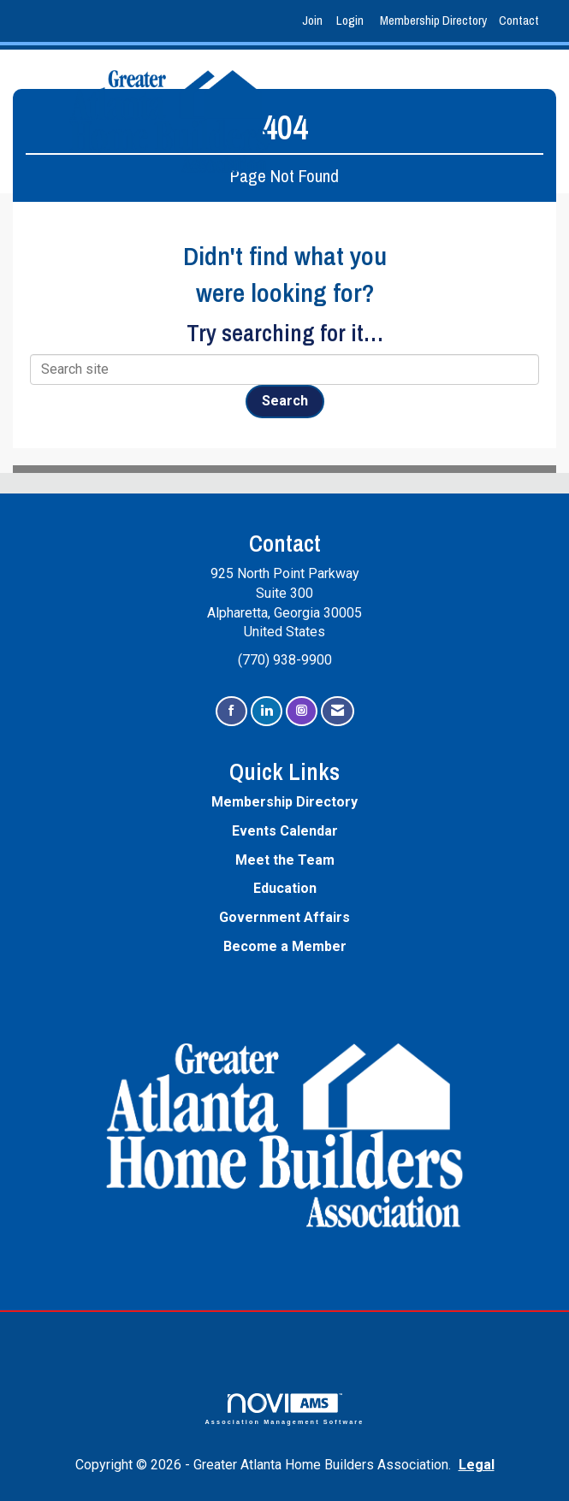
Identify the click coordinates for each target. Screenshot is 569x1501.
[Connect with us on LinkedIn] (266, 711)
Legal (477, 1465)
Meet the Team (285, 860)
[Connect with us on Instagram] (301, 711)
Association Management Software (285, 1409)
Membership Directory (433, 20)
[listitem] (314, 21)
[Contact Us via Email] (337, 711)
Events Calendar (285, 831)
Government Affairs (284, 917)
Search (285, 401)
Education (285, 888)
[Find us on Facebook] (231, 711)
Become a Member (285, 946)
